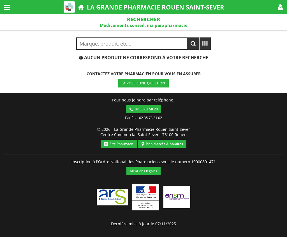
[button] (280, 7)
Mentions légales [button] (143, 171)
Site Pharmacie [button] (119, 143)
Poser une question (143, 83)
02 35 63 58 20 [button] (143, 109)
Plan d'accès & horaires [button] (162, 143)
